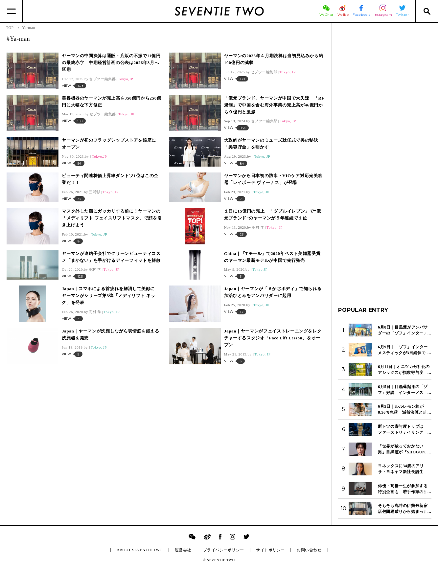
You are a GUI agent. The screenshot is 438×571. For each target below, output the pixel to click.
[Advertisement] (384, 127)
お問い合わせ (309, 550)
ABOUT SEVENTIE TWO (140, 550)
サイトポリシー (270, 550)
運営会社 (183, 550)
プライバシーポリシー (223, 550)
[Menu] (11, 11)
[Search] (426, 11)
